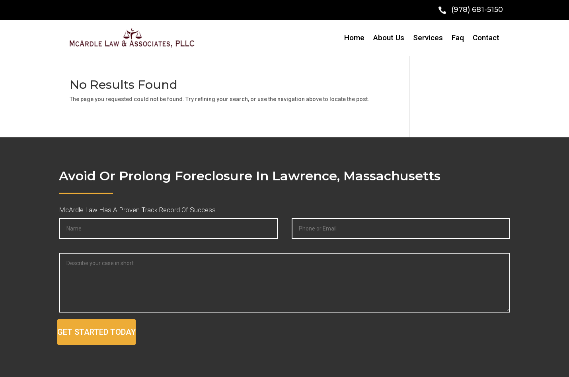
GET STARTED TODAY (96, 332)
